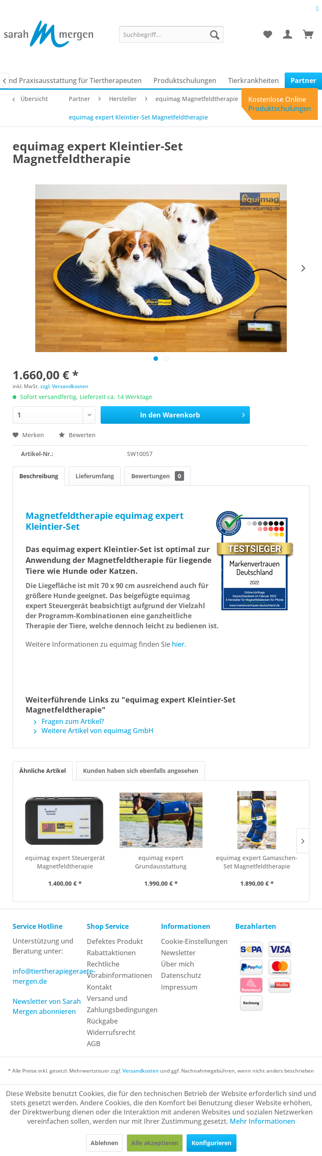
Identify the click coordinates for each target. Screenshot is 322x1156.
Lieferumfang (94, 476)
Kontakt (99, 987)
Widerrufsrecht (111, 1032)
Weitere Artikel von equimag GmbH (93, 730)
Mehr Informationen (262, 1121)
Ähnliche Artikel (42, 771)
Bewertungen (157, 476)
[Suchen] (214, 34)
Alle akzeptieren (154, 1143)
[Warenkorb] (308, 34)
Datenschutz (181, 975)
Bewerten (77, 435)
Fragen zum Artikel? (69, 721)
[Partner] (303, 80)
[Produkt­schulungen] (185, 80)
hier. (178, 644)
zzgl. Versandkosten (64, 386)
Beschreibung (38, 476)
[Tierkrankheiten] (253, 80)
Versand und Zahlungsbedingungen (122, 1004)
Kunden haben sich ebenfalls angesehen (140, 771)
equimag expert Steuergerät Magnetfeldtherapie (65, 862)
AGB (93, 1043)
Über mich (177, 964)
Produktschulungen (279, 108)
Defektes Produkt (115, 941)
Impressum (179, 987)
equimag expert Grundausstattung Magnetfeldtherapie (161, 862)
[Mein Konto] (288, 34)
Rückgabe (102, 1021)
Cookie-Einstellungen (194, 941)
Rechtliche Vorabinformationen (119, 969)
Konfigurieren (211, 1143)
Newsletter (178, 952)
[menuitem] (171, 34)
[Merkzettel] (267, 34)
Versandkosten (140, 1070)
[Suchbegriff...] (171, 34)
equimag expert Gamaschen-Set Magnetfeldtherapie (257, 862)
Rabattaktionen (111, 952)
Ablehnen (104, 1143)
